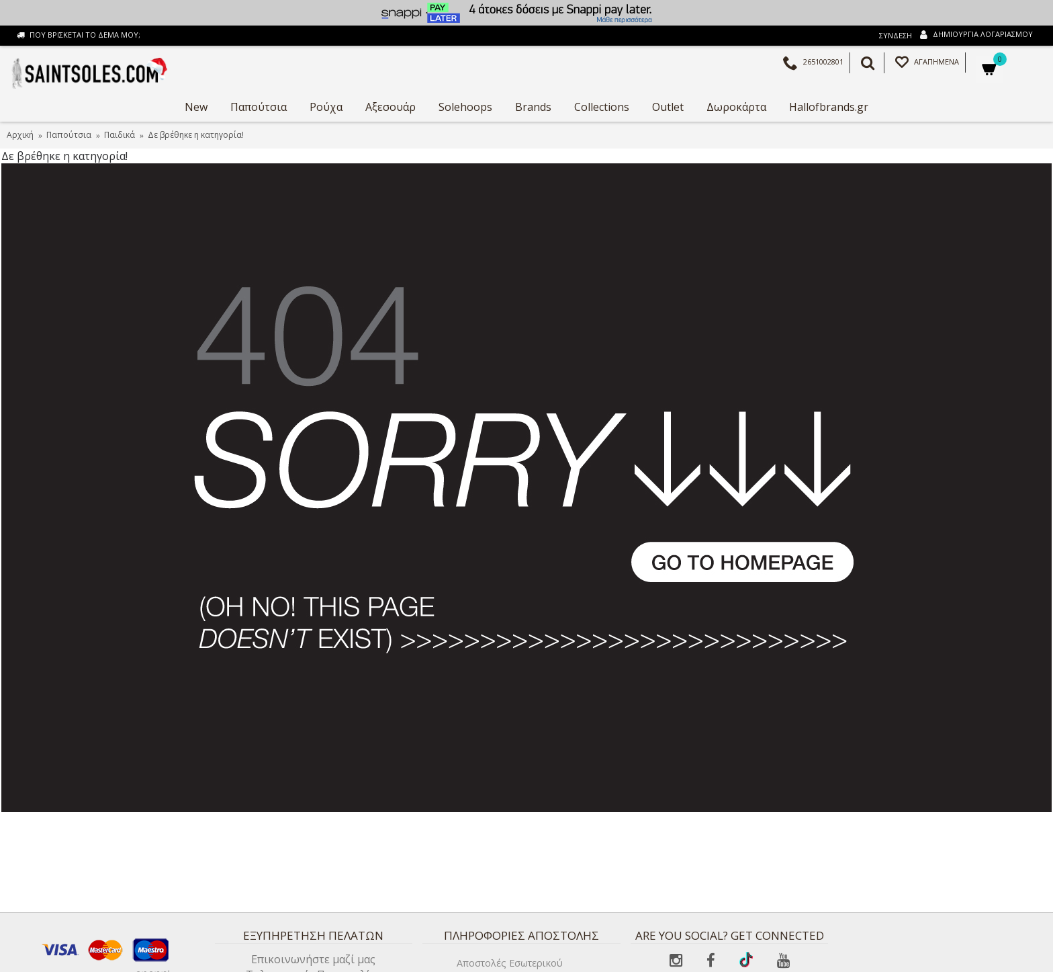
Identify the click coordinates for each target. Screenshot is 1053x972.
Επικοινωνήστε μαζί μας (313, 959)
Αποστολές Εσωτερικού (510, 963)
